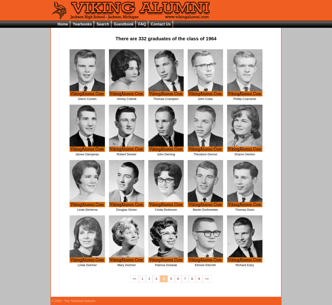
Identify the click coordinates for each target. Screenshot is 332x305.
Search (102, 24)
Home (63, 24)
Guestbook (124, 24)
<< (134, 278)
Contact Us (160, 24)
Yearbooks (82, 24)
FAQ (142, 24)
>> (207, 278)
